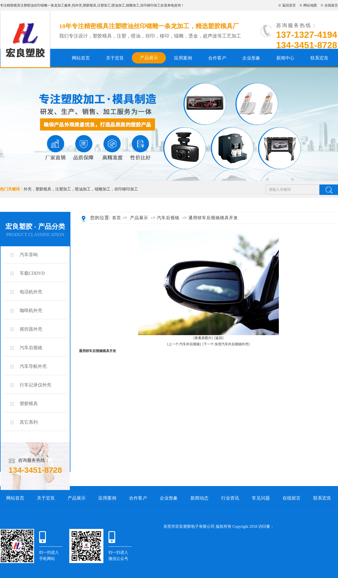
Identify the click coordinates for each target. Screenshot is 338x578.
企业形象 (251, 58)
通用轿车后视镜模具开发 (213, 218)
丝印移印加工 (150, 5)
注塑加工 (104, 5)
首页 (116, 218)
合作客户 (217, 58)
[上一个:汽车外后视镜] (184, 344)
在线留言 (331, 5)
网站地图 (310, 5)
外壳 (78, 5)
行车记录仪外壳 (35, 385)
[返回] (218, 338)
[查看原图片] (203, 338)
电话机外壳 (31, 291)
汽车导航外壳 (33, 366)
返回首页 (289, 5)
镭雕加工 (132, 5)
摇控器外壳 (31, 329)
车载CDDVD (32, 273)
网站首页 (81, 58)
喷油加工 (118, 5)
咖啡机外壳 (31, 310)
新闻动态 (199, 498)
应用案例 (183, 58)
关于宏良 (115, 58)
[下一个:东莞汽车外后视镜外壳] (226, 344)
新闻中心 (285, 58)
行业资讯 (230, 498)
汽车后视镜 (31, 347)
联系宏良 (319, 58)
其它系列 (29, 422)
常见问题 (261, 498)
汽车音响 (29, 254)
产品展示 (149, 57)
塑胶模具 (89, 5)
